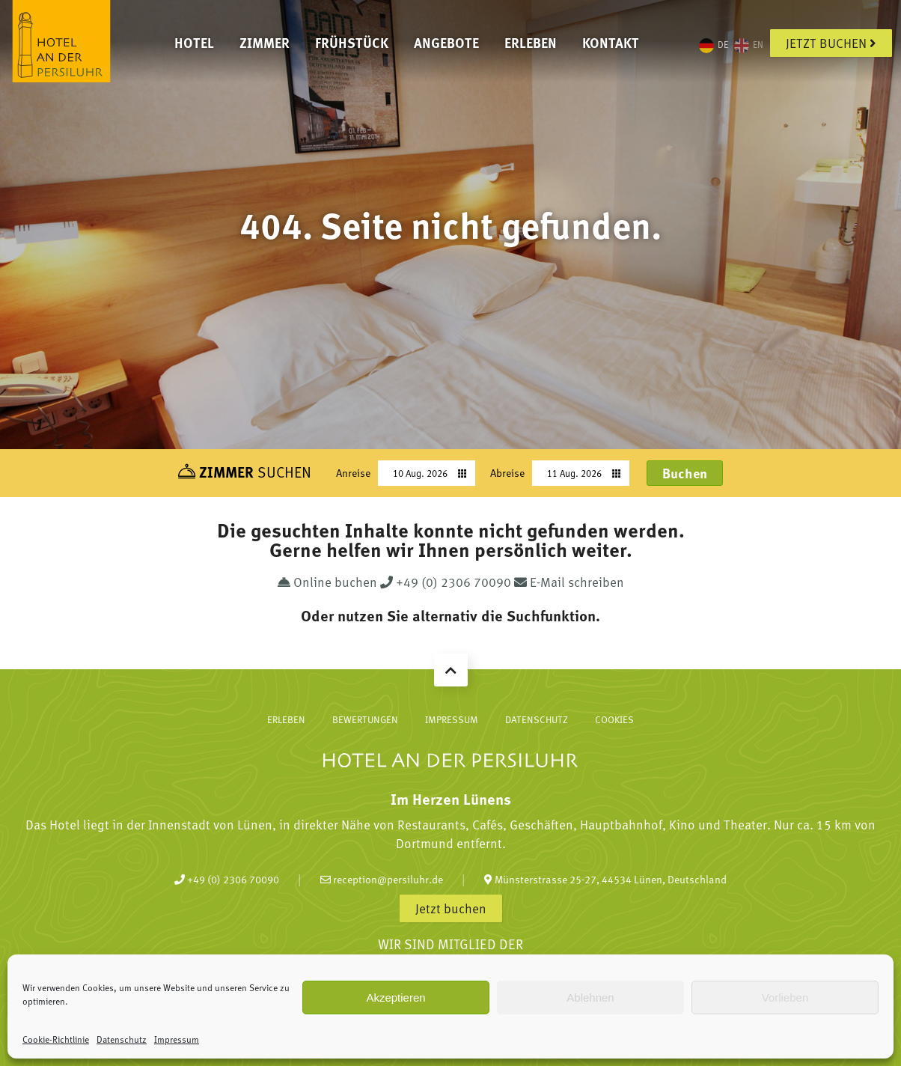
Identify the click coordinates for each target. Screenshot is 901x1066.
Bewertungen (365, 719)
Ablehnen (590, 997)
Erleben (530, 42)
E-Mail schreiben (569, 582)
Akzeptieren (395, 997)
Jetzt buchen (831, 43)
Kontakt (610, 42)
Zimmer (264, 42)
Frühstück (351, 42)
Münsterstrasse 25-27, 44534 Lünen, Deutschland (605, 878)
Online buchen (329, 582)
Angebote (446, 42)
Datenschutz (122, 1039)
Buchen (684, 473)
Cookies (614, 719)
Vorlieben (785, 997)
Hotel (194, 42)
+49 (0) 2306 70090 (447, 582)
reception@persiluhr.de (381, 878)
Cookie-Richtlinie (55, 1039)
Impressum (176, 1039)
